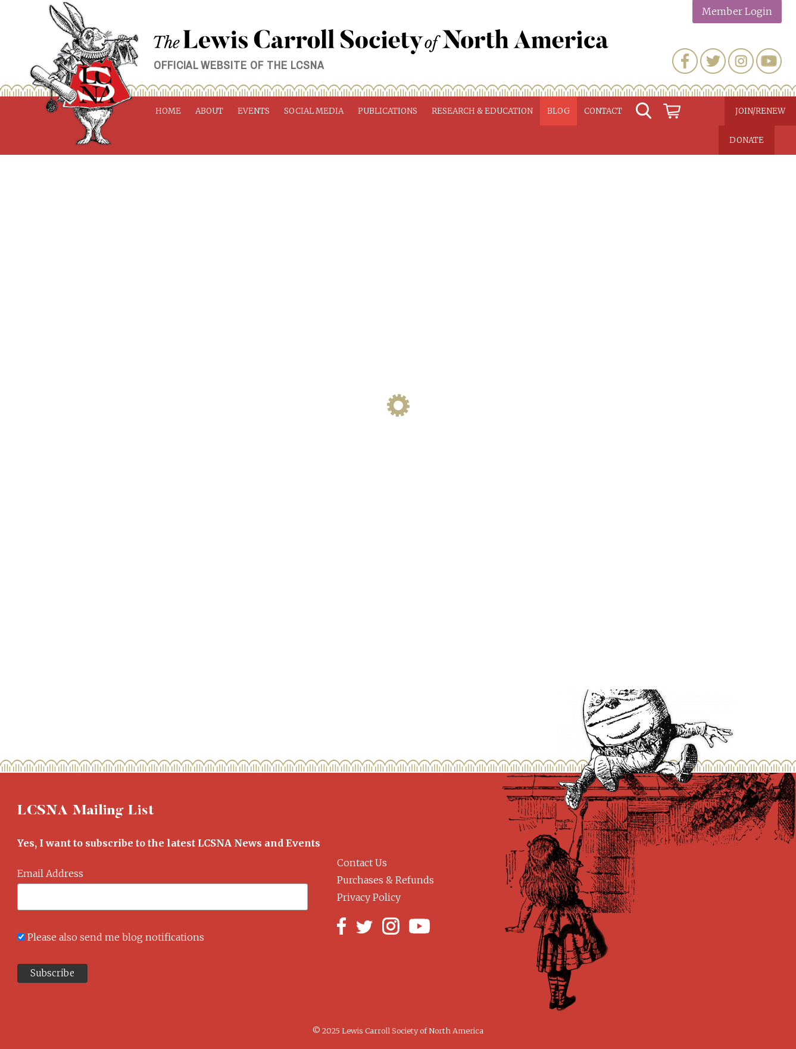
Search (643, 111)
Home (168, 111)
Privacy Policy (369, 897)
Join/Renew (760, 111)
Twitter (713, 61)
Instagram (741, 61)
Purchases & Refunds (385, 880)
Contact (603, 111)
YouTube (769, 61)
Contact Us (362, 863)
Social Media (314, 111)
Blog (558, 111)
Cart (672, 111)
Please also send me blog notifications (115, 937)
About (209, 111)
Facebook (685, 61)
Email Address (50, 873)
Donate (746, 140)
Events (254, 111)
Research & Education (482, 111)
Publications (387, 111)
